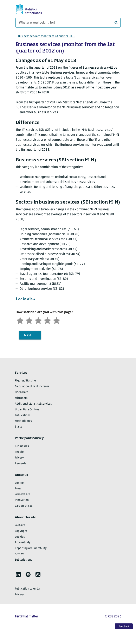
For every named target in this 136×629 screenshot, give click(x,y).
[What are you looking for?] (68, 23)
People (19, 452)
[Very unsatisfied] (20, 320)
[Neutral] (38, 320)
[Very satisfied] (56, 320)
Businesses (22, 446)
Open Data (21, 392)
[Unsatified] (29, 320)
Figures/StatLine (25, 380)
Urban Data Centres (27, 409)
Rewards (20, 463)
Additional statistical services (33, 404)
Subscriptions (23, 560)
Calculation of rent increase (32, 386)
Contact (19, 483)
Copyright (21, 531)
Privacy (19, 457)
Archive (19, 554)
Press (18, 488)
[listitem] (18, 574)
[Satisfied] (47, 320)
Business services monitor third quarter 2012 (46, 36)
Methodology (23, 421)
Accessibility (23, 542)
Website (20, 525)
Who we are (22, 494)
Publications (22, 415)
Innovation (22, 500)
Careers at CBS (24, 506)
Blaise (18, 426)
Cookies (20, 537)
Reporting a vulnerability (31, 548)
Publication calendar (28, 588)
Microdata (21, 398)
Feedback (123, 626)
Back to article (25, 298)
